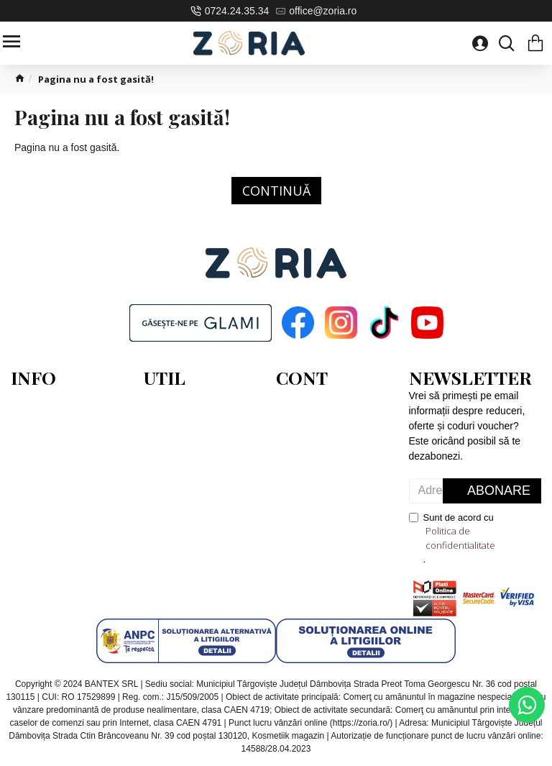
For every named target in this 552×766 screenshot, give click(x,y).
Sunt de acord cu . (475, 538)
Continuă (276, 190)
